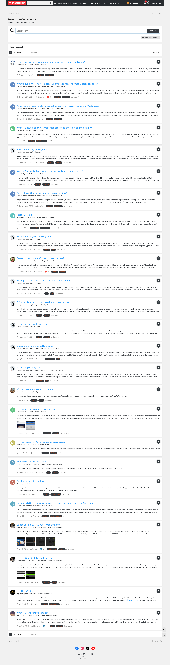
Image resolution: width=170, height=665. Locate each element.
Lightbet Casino (25, 592)
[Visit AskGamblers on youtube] (93, 651)
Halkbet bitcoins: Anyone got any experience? (41, 443)
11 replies (38, 120)
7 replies (35, 517)
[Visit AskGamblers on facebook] (77, 651)
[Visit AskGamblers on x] (87, 651)
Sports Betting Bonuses (44, 306)
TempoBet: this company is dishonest (36, 410)
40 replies (39, 98)
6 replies (36, 495)
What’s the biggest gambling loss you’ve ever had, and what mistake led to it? (57, 85)
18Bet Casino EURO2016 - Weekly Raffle (39, 525)
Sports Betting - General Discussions (50, 197)
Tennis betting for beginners (32, 325)
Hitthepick (20, 219)
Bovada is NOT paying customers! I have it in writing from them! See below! (56, 504)
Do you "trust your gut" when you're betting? (40, 259)
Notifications (145, 3)
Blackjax (19, 153)
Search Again (153, 32)
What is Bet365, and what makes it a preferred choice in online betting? (54, 129)
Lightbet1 (20, 595)
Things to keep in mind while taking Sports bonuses (44, 303)
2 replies (39, 207)
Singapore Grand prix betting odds (35, 347)
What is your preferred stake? (32, 614)
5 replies (35, 454)
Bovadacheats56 (23, 507)
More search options (150, 39)
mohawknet (21, 446)
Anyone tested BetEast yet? (31, 462)
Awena (19, 529)
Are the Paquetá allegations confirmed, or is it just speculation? (50, 172)
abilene (19, 485)
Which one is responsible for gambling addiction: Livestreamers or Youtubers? (58, 107)
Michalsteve (21, 132)
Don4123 (20, 393)
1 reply (37, 251)
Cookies (91, 657)
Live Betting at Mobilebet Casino (34, 559)
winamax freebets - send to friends (35, 390)
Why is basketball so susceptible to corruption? (42, 194)
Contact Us (82, 657)
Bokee (19, 262)
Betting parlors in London (30, 482)
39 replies (35, 627)
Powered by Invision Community (85, 661)
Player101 (20, 88)
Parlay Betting (24, 216)
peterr (19, 465)
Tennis (41, 132)
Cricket (38, 284)
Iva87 (19, 413)
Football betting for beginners (33, 150)
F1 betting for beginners (30, 368)
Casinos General (40, 66)
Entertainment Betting (45, 219)
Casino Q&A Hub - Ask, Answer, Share (51, 88)
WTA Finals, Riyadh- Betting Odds (35, 237)
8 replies (39, 474)
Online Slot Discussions (45, 595)
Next (19, 54)
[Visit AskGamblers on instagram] (82, 651)
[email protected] (133, 602)
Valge (19, 66)
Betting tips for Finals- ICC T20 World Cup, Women (44, 281)
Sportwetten (41, 393)
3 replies (38, 273)
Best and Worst (48, 507)
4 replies (38, 295)
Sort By (156, 54)
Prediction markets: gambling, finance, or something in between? (51, 63)
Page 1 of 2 (33, 54)
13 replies (40, 164)
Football (38, 153)
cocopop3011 (22, 617)
